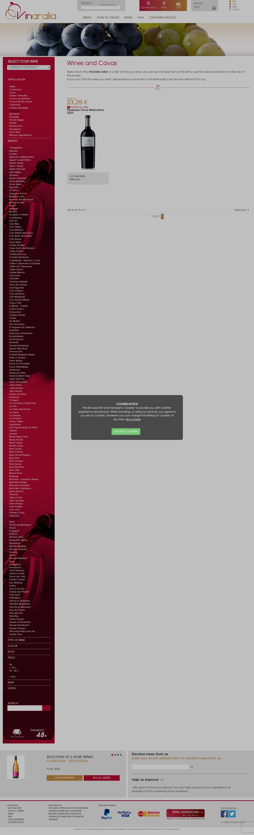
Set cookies (133, 419)
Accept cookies (126, 431)
